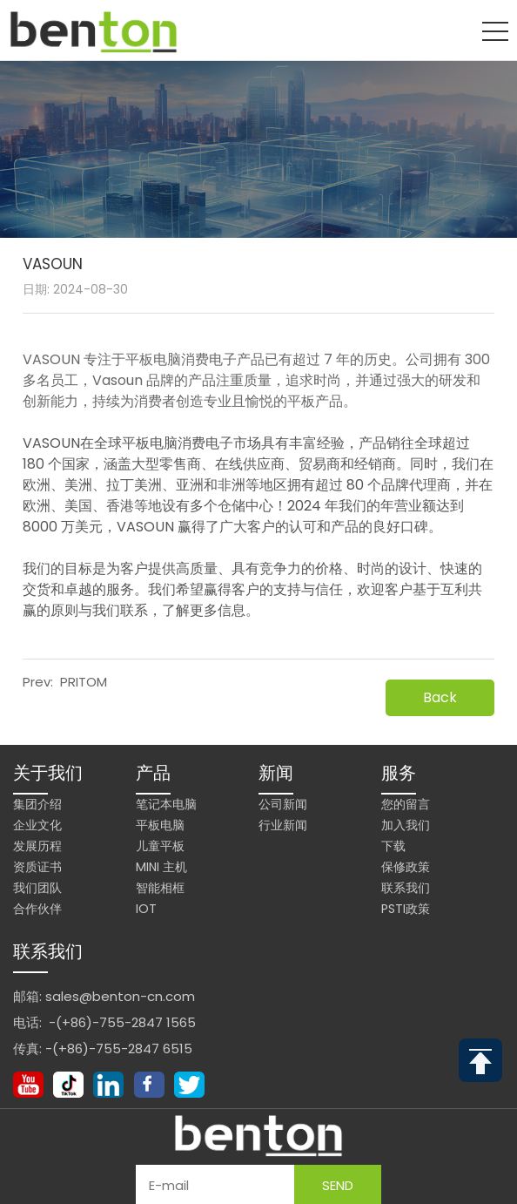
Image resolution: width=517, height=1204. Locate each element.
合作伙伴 (37, 908)
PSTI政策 (405, 908)
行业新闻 (282, 825)
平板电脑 (160, 825)
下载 (393, 846)
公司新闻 (282, 804)
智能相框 (160, 887)
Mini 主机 (161, 867)
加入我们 (405, 825)
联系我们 (405, 887)
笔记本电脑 (166, 804)
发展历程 (37, 846)
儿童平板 (160, 846)
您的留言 (405, 804)
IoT (146, 908)
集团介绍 (37, 804)
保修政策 (405, 867)
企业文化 (37, 825)
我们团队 (37, 887)
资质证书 (37, 867)
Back (440, 697)
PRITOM (83, 682)
